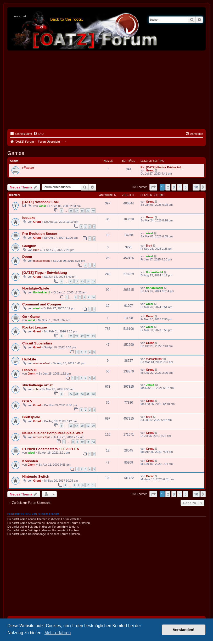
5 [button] (186, 187)
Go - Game (31, 317)
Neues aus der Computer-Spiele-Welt (52, 433)
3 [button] (174, 187)
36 (71, 210)
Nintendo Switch (35, 476)
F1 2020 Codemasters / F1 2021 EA (50, 449)
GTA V (27, 401)
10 (93, 297)
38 (82, 210)
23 (82, 281)
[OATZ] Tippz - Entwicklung (44, 273)
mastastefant (41, 260)
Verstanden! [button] (183, 630)
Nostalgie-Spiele (35, 288)
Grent (150, 170)
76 (76, 336)
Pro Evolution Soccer (39, 234)
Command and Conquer (41, 304)
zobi (35, 389)
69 (87, 425)
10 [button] (196, 187)
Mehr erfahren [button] (57, 633)
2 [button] (168, 187)
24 (87, 281)
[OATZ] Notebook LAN (40, 202)
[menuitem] (38, 134)
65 (76, 394)
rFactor (28, 168)
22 (76, 281)
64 (71, 394)
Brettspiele (31, 417)
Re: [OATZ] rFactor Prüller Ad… (162, 167)
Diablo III (29, 370)
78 (87, 336)
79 (93, 336)
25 (93, 281)
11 (87, 441)
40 (93, 210)
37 (76, 210)
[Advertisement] (106, 89)
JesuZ (150, 384)
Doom (27, 257)
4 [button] (180, 187)
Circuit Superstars (37, 343)
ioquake (28, 218)
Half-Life (29, 359)
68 (93, 394)
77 (82, 336)
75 (71, 336)
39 (87, 210)
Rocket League (34, 327)
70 (93, 425)
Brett (36, 250)
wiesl (42, 206)
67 (87, 394)
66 (82, 394)
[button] (153, 187)
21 (71, 281)
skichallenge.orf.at (37, 385)
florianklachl (154, 272)
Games (15, 153)
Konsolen (30, 461)
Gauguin (29, 246)
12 (93, 441)
